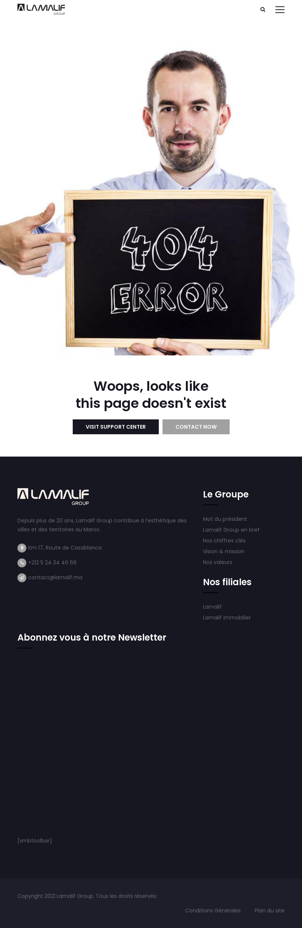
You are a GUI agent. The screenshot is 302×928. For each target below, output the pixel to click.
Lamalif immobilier (227, 617)
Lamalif (212, 606)
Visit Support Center (116, 427)
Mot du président (225, 519)
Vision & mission (224, 551)
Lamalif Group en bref (231, 530)
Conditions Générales (213, 910)
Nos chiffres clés (224, 540)
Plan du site (270, 910)
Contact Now (196, 427)
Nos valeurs (218, 562)
